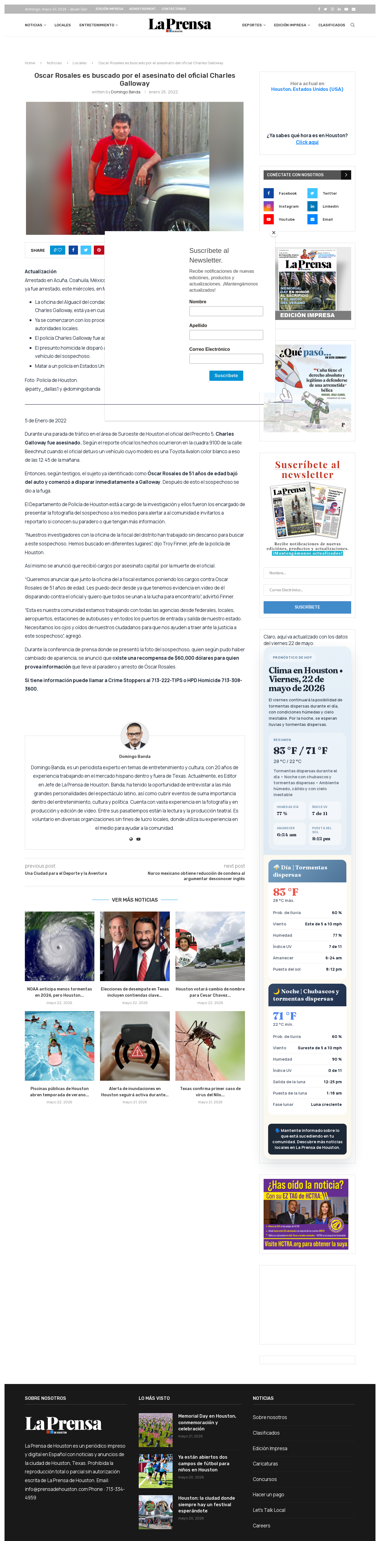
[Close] (274, 232)
